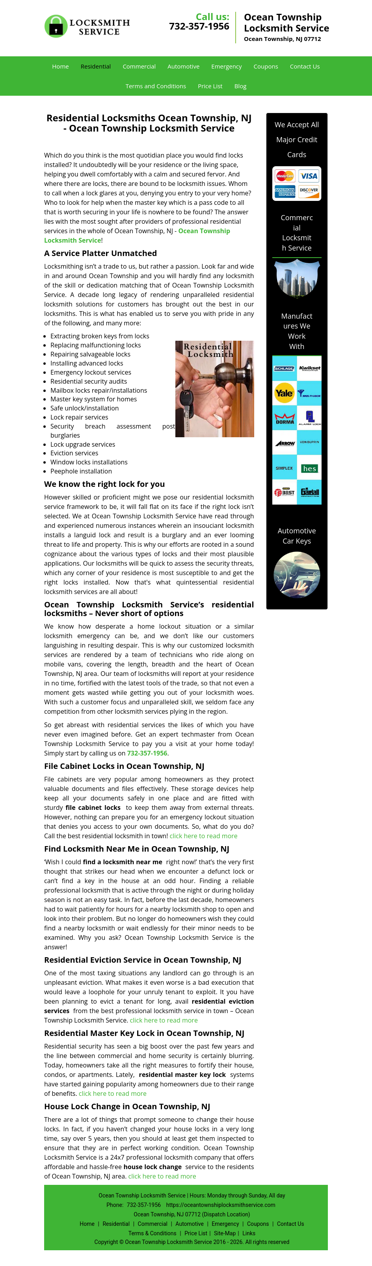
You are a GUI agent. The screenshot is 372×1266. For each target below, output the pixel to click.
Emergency (226, 66)
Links (248, 1233)
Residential (96, 66)
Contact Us (305, 66)
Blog (240, 86)
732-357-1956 (199, 25)
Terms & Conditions (152, 1233)
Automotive (183, 66)
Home (60, 66)
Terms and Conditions (156, 86)
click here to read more (204, 836)
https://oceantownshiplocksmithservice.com (220, 1205)
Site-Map (225, 1233)
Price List (210, 86)
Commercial (139, 66)
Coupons (266, 66)
